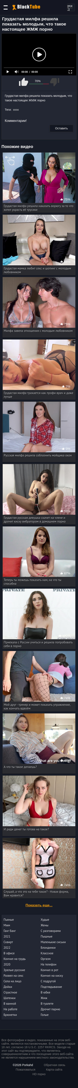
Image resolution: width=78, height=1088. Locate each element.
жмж (16, 109)
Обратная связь (54, 1065)
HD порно (39, 1074)
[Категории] (5, 7)
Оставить (61, 128)
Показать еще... (39, 905)
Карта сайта (54, 1069)
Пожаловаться (25, 1069)
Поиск (68, 7)
